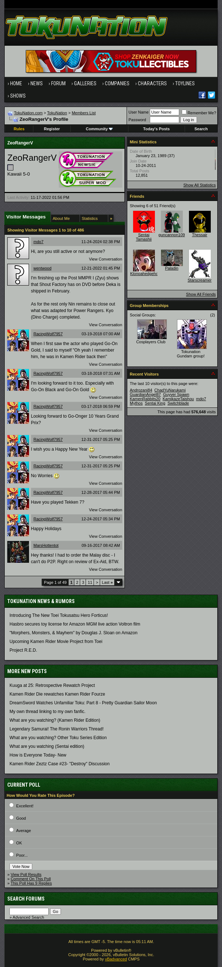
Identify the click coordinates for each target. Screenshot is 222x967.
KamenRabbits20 (145, 399)
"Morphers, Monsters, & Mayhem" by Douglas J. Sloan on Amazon (73, 632)
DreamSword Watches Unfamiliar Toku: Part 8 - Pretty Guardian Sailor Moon (83, 702)
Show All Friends (201, 294)
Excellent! (25, 806)
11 (90, 582)
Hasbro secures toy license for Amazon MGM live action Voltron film (74, 624)
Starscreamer (199, 280)
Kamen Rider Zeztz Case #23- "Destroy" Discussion (59, 763)
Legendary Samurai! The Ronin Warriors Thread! (56, 729)
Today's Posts (156, 129)
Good (21, 818)
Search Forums (26, 899)
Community (99, 129)
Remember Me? (199, 113)
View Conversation (105, 259)
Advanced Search (28, 917)
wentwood (42, 268)
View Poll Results (26, 874)
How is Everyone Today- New (37, 755)
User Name (138, 112)
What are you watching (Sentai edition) (46, 746)
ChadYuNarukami (170, 390)
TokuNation (57, 113)
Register (52, 129)
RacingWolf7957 (48, 334)
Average (23, 830)
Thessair (199, 235)
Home (16, 83)
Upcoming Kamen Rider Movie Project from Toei (55, 641)
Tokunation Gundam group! (191, 353)
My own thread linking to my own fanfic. (47, 711)
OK (19, 843)
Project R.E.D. (23, 650)
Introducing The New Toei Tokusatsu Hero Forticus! (58, 615)
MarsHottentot (45, 545)
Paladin (171, 268)
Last (107, 582)
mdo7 (38, 241)
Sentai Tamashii (144, 237)
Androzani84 (141, 390)
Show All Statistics (200, 185)
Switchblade (178, 403)
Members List (84, 113)
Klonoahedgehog (145, 273)
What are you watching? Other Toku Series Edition (58, 737)
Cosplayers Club (150, 342)
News (36, 83)
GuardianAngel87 (145, 394)
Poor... (22, 855)
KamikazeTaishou (178, 399)
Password (137, 120)
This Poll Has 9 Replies (31, 883)
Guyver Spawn (176, 394)
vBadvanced (116, 959)
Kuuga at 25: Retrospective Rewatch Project (52, 685)
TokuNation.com (28, 113)
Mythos (136, 403)
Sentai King (155, 403)
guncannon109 (172, 235)
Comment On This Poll (30, 879)
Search (201, 129)
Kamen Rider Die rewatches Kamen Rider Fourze (57, 694)
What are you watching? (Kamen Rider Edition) (54, 720)
